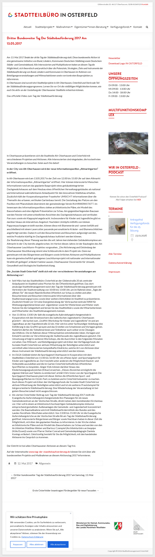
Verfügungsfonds (120, 27)
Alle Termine (115, 253)
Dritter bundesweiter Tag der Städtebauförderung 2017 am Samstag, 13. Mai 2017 (52, 476)
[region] (39, 531)
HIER (139, 199)
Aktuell (27, 27)
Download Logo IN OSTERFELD (125, 63)
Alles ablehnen (36, 544)
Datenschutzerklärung (120, 262)
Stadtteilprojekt (44, 27)
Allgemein (45, 463)
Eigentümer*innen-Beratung (90, 27)
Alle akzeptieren (58, 544)
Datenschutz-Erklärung (32, 537)
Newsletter (114, 58)
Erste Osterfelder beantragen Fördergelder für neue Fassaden (66, 490)
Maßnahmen (63, 27)
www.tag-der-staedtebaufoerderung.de (49, 451)
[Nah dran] (70, 513)
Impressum (114, 271)
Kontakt (145, 4)
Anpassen (18, 544)
